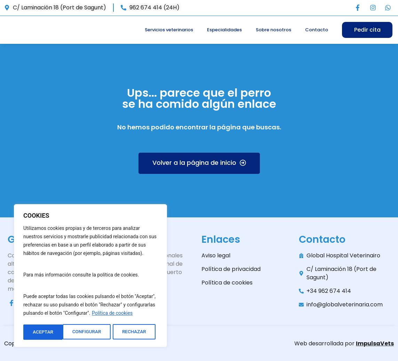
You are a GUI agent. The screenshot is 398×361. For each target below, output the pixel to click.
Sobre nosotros (273, 29)
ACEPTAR (138, 332)
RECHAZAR (95, 332)
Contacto (316, 29)
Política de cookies (112, 315)
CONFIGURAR (47, 332)
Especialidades (224, 29)
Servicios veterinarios (169, 29)
